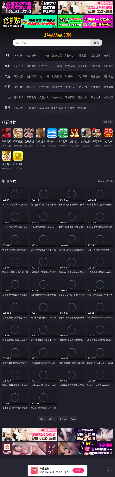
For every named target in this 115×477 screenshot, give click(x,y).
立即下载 (78, 470)
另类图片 (108, 86)
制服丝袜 (70, 76)
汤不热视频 (57, 107)
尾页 (73, 418)
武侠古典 (57, 97)
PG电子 (18, 55)
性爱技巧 (108, 97)
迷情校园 (70, 97)
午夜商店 (31, 107)
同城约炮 (18, 107)
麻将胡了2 (69, 55)
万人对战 (44, 55)
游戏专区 (57, 55)
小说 (8, 97)
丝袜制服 (82, 66)
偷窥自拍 (18, 86)
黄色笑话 (95, 97)
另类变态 (108, 76)
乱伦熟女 (95, 76)
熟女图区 (95, 86)
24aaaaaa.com (57, 35)
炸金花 (82, 55)
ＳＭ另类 (108, 66)
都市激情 (18, 97)
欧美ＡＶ (44, 66)
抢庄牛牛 (108, 55)
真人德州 (31, 55)
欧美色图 (44, 86)
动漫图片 (57, 86)
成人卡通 (44, 76)
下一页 (63, 418)
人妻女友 (44, 97)
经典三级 (82, 76)
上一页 (52, 418)
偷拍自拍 (31, 76)
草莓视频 (44, 107)
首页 (42, 418)
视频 (8, 66)
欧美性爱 (57, 76)
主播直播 (95, 66)
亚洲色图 (31, 86)
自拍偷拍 (31, 66)
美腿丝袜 (70, 86)
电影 (8, 76)
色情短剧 (82, 107)
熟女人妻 (70, 66)
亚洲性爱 (18, 76)
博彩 (8, 55)
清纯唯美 (82, 86)
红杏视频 (70, 107)
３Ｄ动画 (57, 66)
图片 (8, 87)
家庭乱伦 (31, 97)
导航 (8, 108)
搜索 (96, 42)
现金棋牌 (95, 55)
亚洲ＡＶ (18, 66)
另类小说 (82, 97)
